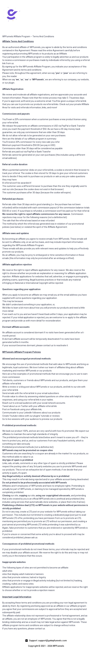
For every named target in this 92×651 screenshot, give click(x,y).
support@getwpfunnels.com (52, 640)
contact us (40, 628)
